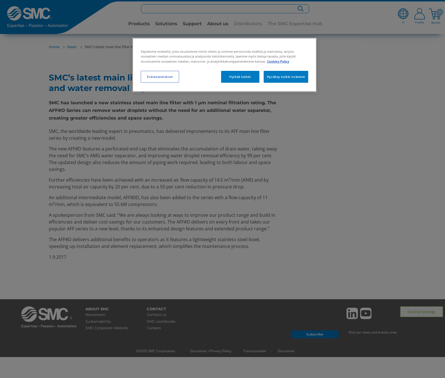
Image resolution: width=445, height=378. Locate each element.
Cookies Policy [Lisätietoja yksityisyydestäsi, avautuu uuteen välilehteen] (278, 61)
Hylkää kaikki (240, 77)
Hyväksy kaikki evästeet (286, 77)
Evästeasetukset (160, 77)
